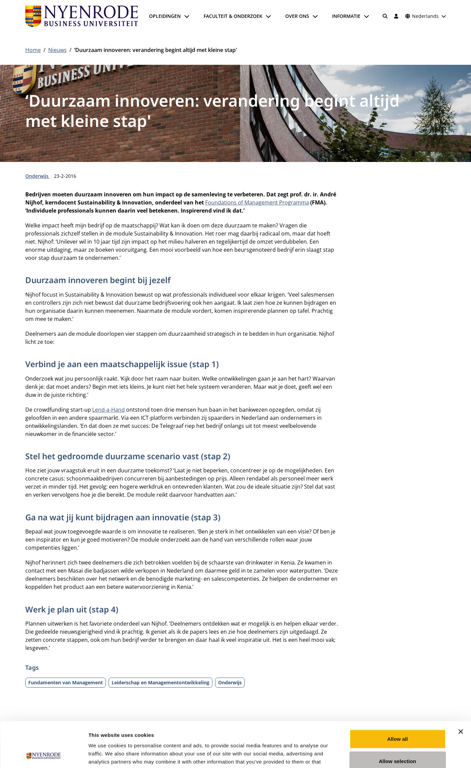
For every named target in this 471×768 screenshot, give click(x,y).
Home (33, 50)
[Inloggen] (396, 16)
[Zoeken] (385, 16)
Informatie (346, 16)
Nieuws (57, 50)
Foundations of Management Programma (257, 202)
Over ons (297, 16)
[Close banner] (460, 689)
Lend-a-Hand (108, 409)
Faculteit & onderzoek (233, 16)
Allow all (397, 696)
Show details (354, 755)
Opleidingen (165, 16)
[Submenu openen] (186, 16)
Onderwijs (37, 176)
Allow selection (397, 718)
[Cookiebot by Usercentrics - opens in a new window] (43, 755)
